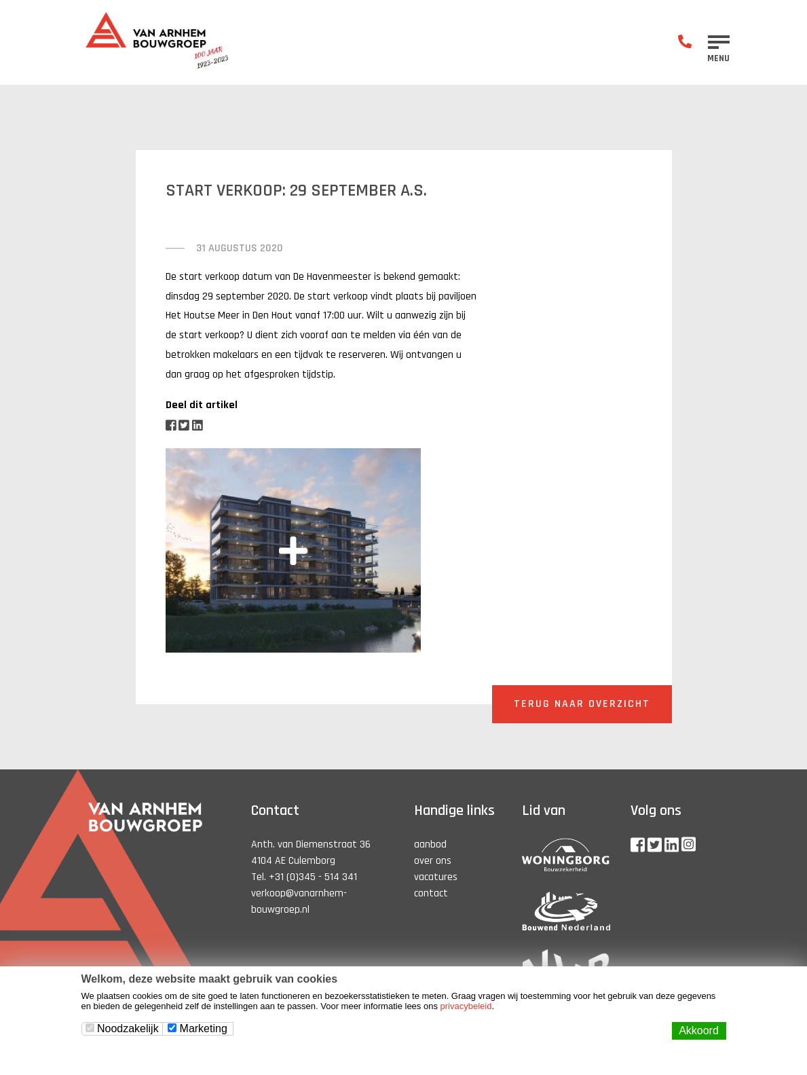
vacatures (435, 877)
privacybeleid (466, 1006)
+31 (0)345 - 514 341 (313, 877)
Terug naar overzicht (582, 704)
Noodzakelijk (122, 1028)
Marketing (197, 1028)
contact (431, 893)
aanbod (430, 844)
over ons (432, 861)
